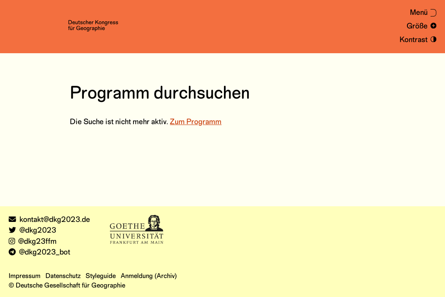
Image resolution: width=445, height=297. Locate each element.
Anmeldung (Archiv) (149, 276)
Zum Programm (195, 122)
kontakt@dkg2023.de (49, 220)
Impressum (24, 276)
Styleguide (101, 276)
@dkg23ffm (33, 241)
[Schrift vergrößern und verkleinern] (420, 26)
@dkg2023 (32, 230)
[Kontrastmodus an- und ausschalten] (416, 40)
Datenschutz (63, 276)
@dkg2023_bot (39, 252)
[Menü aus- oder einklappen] (419, 13)
